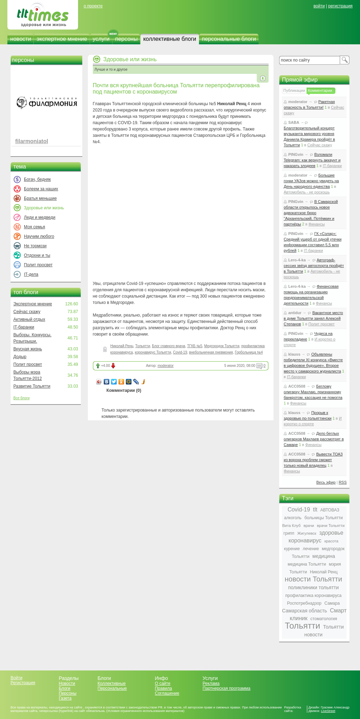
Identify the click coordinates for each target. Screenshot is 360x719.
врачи (308, 525)
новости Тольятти (313, 579)
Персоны (67, 693)
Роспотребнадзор (304, 603)
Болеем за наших (41, 188)
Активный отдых (29, 319)
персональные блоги (229, 39)
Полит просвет (38, 264)
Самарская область (304, 610)
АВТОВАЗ (329, 510)
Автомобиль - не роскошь (307, 192)
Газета (65, 698)
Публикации (294, 90)
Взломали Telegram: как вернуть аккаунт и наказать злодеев (312, 160)
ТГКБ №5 (194, 346)
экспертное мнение (62, 39)
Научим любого (39, 236)
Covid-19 (180, 352)
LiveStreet (328, 711)
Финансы (316, 224)
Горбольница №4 (249, 352)
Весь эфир (326, 482)
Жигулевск (306, 533)
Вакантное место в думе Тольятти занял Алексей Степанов (313, 318)
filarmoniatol (31, 141)
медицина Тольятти (307, 564)
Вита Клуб (291, 525)
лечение (311, 548)
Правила (163, 688)
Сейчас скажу (26, 311)
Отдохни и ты (37, 255)
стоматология (323, 618)
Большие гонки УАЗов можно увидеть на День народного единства (311, 181)
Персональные (112, 688)
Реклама (210, 683)
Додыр (19, 356)
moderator (166, 366)
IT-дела (31, 274)
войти (319, 6)
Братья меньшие (40, 198)
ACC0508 (296, 386)
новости (20, 39)
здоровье (331, 533)
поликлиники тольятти (313, 587)
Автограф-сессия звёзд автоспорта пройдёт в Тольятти (314, 265)
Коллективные (112, 683)
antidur (294, 313)
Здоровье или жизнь (130, 59)
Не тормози (35, 245)
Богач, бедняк (37, 179)
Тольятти (142, 346)
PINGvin (295, 154)
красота (331, 541)
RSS (343, 482)
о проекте (93, 6)
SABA (293, 122)
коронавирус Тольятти (153, 352)
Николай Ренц (121, 346)
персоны (126, 39)
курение (292, 548)
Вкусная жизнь (27, 348)
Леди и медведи (39, 217)
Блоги (64, 688)
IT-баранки (23, 327)
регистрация (340, 6)
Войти (16, 677)
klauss (294, 354)
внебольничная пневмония (211, 352)
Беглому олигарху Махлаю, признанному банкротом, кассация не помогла (313, 392)
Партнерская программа (226, 688)
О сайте (162, 683)
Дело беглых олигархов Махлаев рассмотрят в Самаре (314, 439)
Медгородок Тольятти (221, 346)
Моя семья (34, 226)
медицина (324, 556)
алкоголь (293, 517)
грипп (288, 533)
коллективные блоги (169, 39)
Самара (332, 603)
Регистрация (23, 682)
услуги (101, 39)
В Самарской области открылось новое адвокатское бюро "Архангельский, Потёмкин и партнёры (311, 212)
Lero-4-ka (297, 260)
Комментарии (320, 90)
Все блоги (21, 398)
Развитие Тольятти (31, 386)
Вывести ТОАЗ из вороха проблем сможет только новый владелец (313, 459)
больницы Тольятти (323, 517)
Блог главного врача (168, 346)
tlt (315, 510)
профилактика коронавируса (313, 595)
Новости (67, 683)
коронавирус (305, 540)
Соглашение (167, 693)
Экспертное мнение (32, 303)
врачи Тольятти (331, 525)
